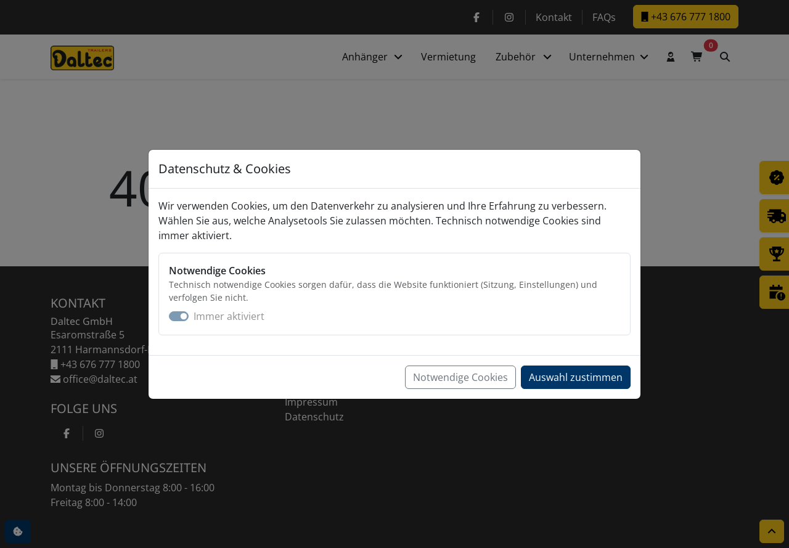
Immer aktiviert (229, 316)
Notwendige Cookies (460, 377)
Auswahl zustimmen (576, 377)
